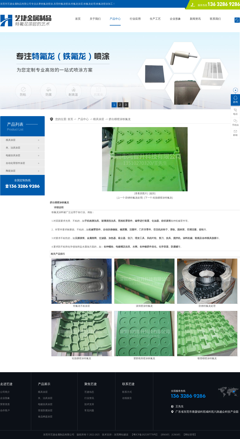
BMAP (165, 434)
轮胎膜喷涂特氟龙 (81, 358)
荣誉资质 (5, 404)
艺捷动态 (89, 392)
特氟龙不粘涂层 (81, 306)
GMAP (175, 434)
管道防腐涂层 (45, 410)
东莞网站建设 (121, 434)
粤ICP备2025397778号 (144, 434)
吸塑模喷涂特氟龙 (207, 358)
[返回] (152, 193)
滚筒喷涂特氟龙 (144, 306)
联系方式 (127, 392)
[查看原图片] (141, 193)
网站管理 (189, 434)
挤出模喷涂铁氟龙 (120, 119)
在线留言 (127, 398)
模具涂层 (10, 140)
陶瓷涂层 (10, 171)
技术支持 (89, 404)
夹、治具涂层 (13, 147)
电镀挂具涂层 (13, 155)
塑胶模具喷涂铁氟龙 (144, 358)
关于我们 (95, 18)
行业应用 (135, 18)
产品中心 (115, 18)
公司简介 (5, 392)
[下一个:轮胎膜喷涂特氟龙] (158, 197)
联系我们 (215, 18)
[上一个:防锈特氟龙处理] (130, 197)
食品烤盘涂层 (45, 416)
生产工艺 (155, 18)
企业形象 (175, 18)
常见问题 (89, 410)
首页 (78, 18)
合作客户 (5, 410)
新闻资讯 (195, 18)
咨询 (235, 99)
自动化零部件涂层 (15, 163)
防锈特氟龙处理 (207, 306)
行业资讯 (89, 398)
